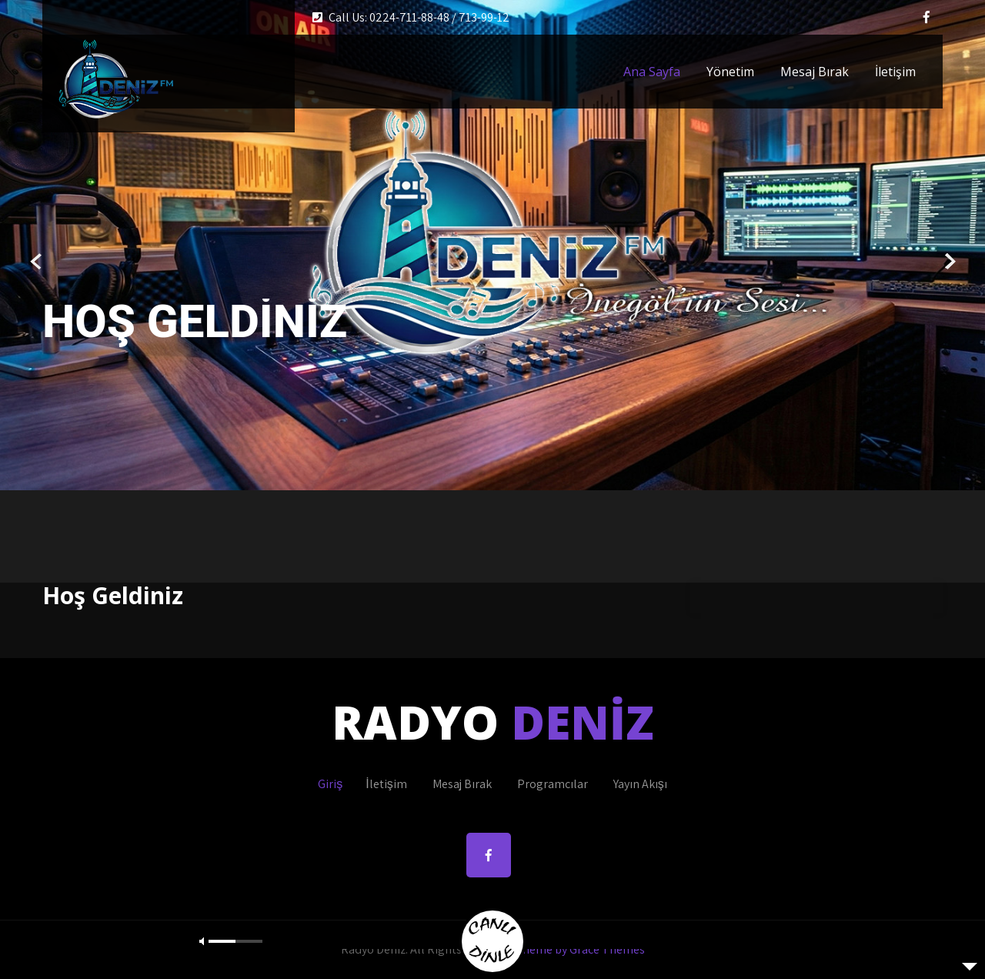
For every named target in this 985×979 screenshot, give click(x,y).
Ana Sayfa (651, 71)
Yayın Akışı (640, 784)
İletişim (895, 71)
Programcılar (552, 784)
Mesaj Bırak (814, 71)
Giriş (330, 784)
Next (948, 262)
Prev (36, 262)
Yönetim (730, 71)
